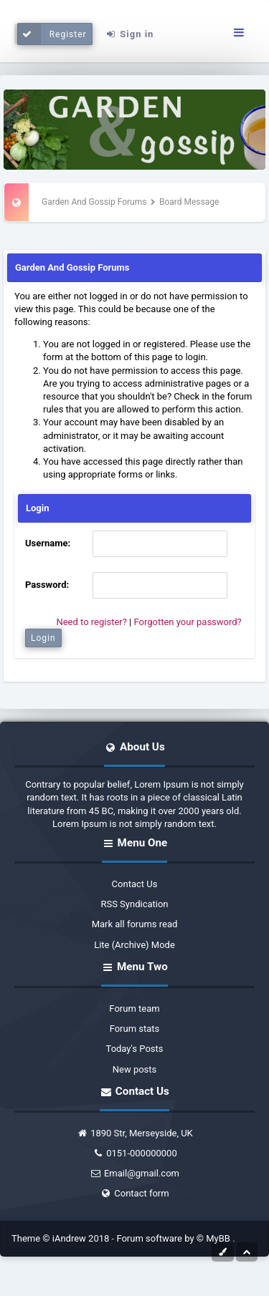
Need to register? (91, 621)
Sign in (129, 34)
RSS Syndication (134, 904)
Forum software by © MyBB (174, 1238)
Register (52, 34)
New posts (135, 1069)
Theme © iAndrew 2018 (61, 1238)
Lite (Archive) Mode (134, 944)
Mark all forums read (135, 924)
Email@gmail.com (134, 1173)
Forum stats (135, 1028)
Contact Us (135, 884)
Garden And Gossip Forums (94, 202)
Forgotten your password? (187, 621)
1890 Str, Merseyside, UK (134, 1133)
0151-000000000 (134, 1153)
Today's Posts (135, 1048)
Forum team (134, 1008)
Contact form (134, 1193)
